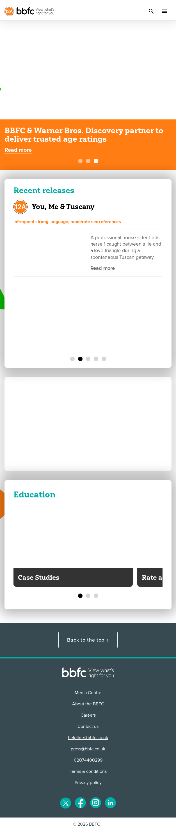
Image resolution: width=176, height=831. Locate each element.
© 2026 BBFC (86, 824)
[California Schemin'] (88, 359)
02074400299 (88, 760)
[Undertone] (104, 359)
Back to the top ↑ (88, 640)
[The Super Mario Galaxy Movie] (72, 359)
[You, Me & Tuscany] (80, 359)
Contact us (88, 726)
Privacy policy (88, 782)
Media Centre (88, 693)
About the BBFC (88, 704)
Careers (88, 715)
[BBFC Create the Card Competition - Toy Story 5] (88, 161)
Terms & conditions (88, 771)
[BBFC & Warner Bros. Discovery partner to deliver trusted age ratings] (96, 161)
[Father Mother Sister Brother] (96, 359)
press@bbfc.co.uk (88, 749)
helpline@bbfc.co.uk (88, 738)
